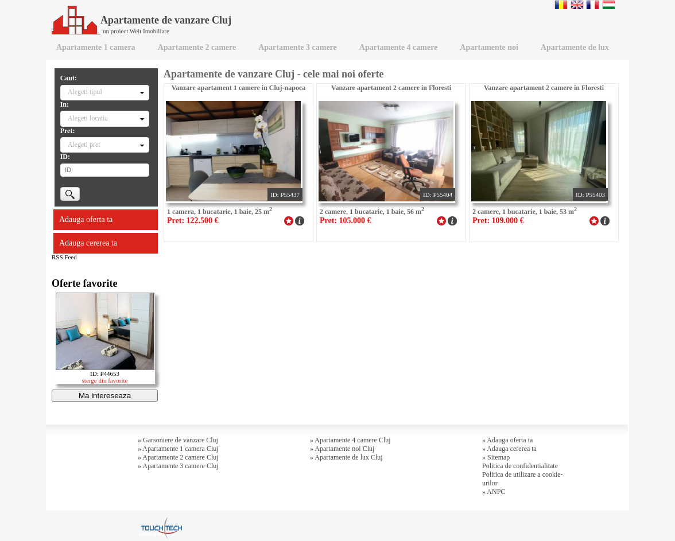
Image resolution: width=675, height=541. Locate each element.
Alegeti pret (84, 145)
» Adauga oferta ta (507, 440)
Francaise (592, 4)
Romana (561, 4)
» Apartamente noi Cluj (342, 449)
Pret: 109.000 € (498, 220)
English (577, 4)
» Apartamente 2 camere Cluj (178, 457)
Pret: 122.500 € (193, 220)
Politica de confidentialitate (520, 466)
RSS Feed (64, 257)
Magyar (608, 4)
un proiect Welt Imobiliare (136, 31)
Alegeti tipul (85, 92)
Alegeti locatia (88, 118)
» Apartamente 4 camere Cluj (350, 440)
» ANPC (493, 492)
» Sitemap (496, 457)
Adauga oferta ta (86, 219)
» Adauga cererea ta (509, 449)
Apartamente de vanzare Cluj (141, 20)
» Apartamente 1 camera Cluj (178, 449)
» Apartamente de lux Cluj (346, 457)
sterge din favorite (105, 380)
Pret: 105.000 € (345, 220)
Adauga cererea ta (88, 243)
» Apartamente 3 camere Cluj (178, 466)
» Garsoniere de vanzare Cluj (178, 440)
